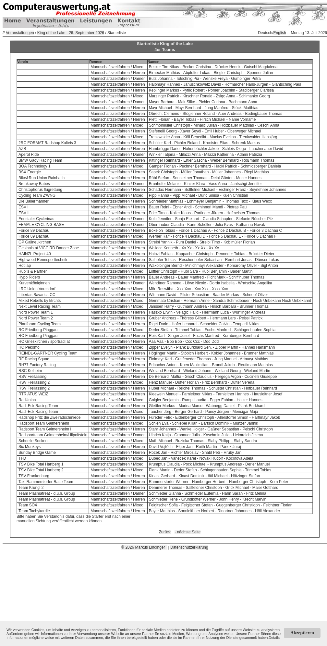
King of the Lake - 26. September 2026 (70, 33)
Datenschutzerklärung (189, 547)
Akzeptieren (302, 632)
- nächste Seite (187, 532)
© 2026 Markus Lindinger (144, 547)
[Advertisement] (165, 596)
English (279, 33)
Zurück (165, 532)
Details (274, 638)
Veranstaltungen (20, 33)
